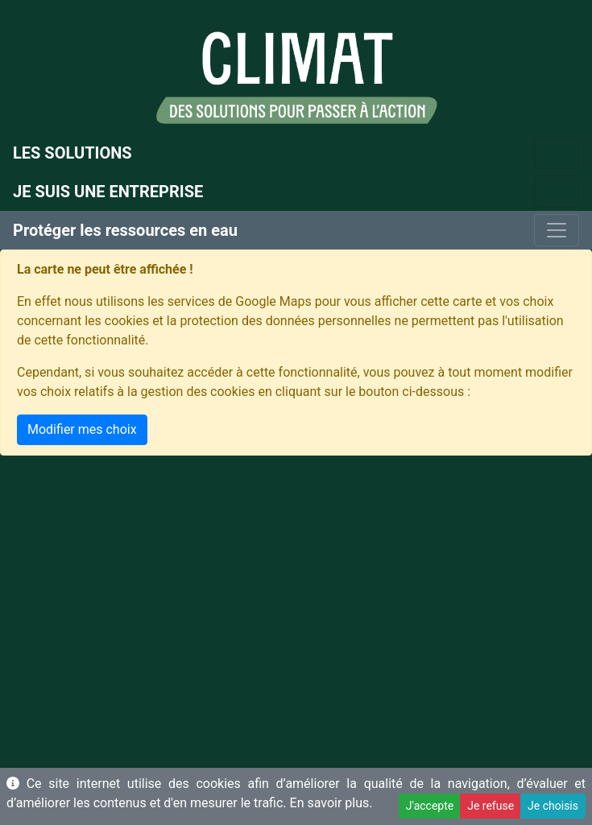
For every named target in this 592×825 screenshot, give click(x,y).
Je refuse (490, 805)
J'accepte (429, 805)
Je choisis (553, 805)
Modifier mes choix (82, 429)
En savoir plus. (331, 803)
